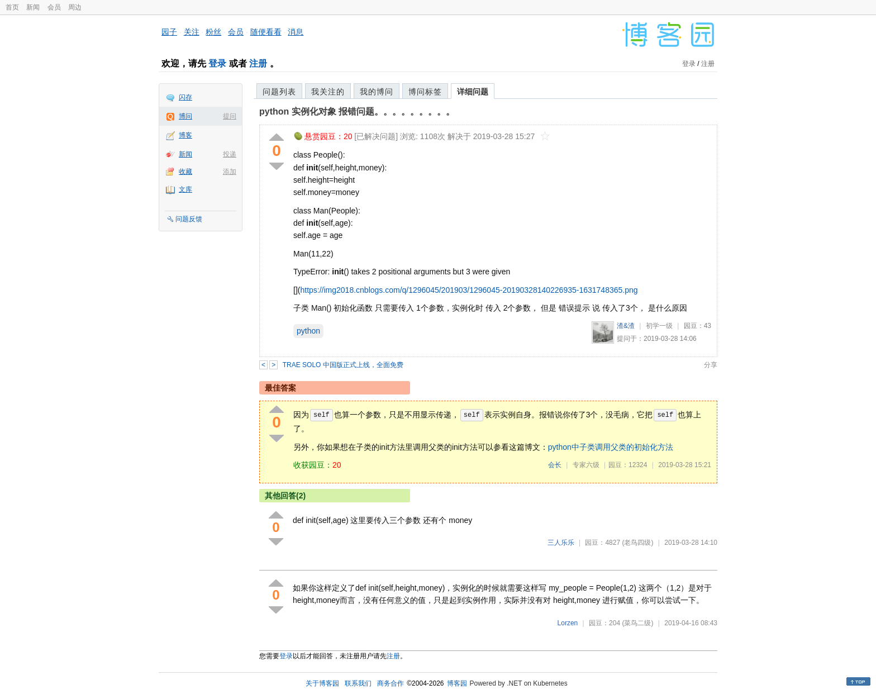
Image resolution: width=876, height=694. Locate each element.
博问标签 (425, 91)
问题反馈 (188, 219)
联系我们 (358, 683)
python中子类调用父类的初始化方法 (610, 447)
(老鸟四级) (637, 542)
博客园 (457, 683)
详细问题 (472, 91)
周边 (75, 7)
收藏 (185, 171)
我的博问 (376, 91)
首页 (12, 7)
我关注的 (328, 91)
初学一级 (659, 326)
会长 (554, 465)
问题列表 (279, 91)
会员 (54, 7)
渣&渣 (626, 326)
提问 (229, 116)
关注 (191, 31)
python (308, 330)
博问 (185, 116)
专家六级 (586, 465)
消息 (295, 31)
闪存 (185, 97)
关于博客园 (322, 683)
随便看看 (266, 31)
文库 (185, 189)
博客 (185, 135)
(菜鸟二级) (637, 623)
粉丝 (213, 31)
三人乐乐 (561, 542)
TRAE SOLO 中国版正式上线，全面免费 (343, 365)
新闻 (33, 7)
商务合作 (390, 683)
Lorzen (568, 623)
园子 (169, 31)
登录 (217, 63)
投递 (229, 154)
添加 (229, 171)
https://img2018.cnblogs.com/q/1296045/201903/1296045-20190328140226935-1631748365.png (468, 290)
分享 (710, 365)
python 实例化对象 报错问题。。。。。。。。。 (357, 111)
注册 (258, 63)
